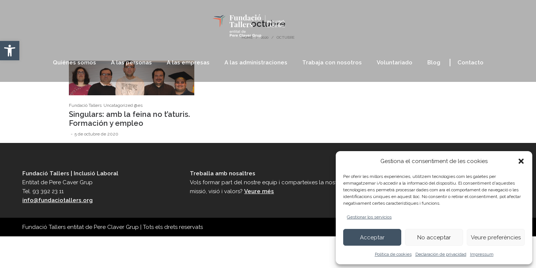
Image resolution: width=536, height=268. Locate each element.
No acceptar (434, 237)
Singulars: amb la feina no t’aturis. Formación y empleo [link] (129, 119)
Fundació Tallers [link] (85, 105)
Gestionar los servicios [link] (369, 217)
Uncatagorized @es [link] (123, 105)
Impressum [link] (482, 254)
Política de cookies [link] (393, 254)
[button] (521, 161)
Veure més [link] (259, 191)
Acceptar (372, 237)
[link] (9, 50)
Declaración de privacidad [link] (440, 254)
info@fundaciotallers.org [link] (57, 200)
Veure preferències (496, 237)
